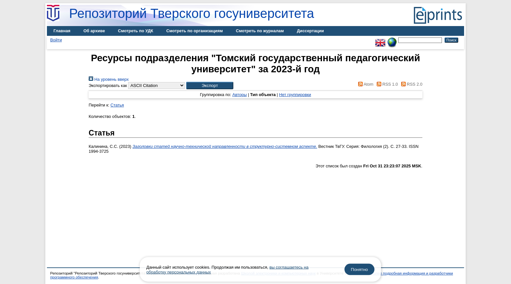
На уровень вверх (109, 79)
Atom (364, 84)
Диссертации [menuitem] (310, 30)
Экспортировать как (108, 85)
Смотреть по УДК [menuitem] (135, 30)
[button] (209, 85)
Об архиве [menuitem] (94, 30)
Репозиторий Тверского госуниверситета (191, 13)
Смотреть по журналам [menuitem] (260, 30)
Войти (56, 39)
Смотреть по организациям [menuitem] (194, 30)
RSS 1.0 (386, 84)
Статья (117, 105)
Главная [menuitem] (61, 30)
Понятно (359, 269)
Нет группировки (295, 94)
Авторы (239, 94)
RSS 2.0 (410, 84)
